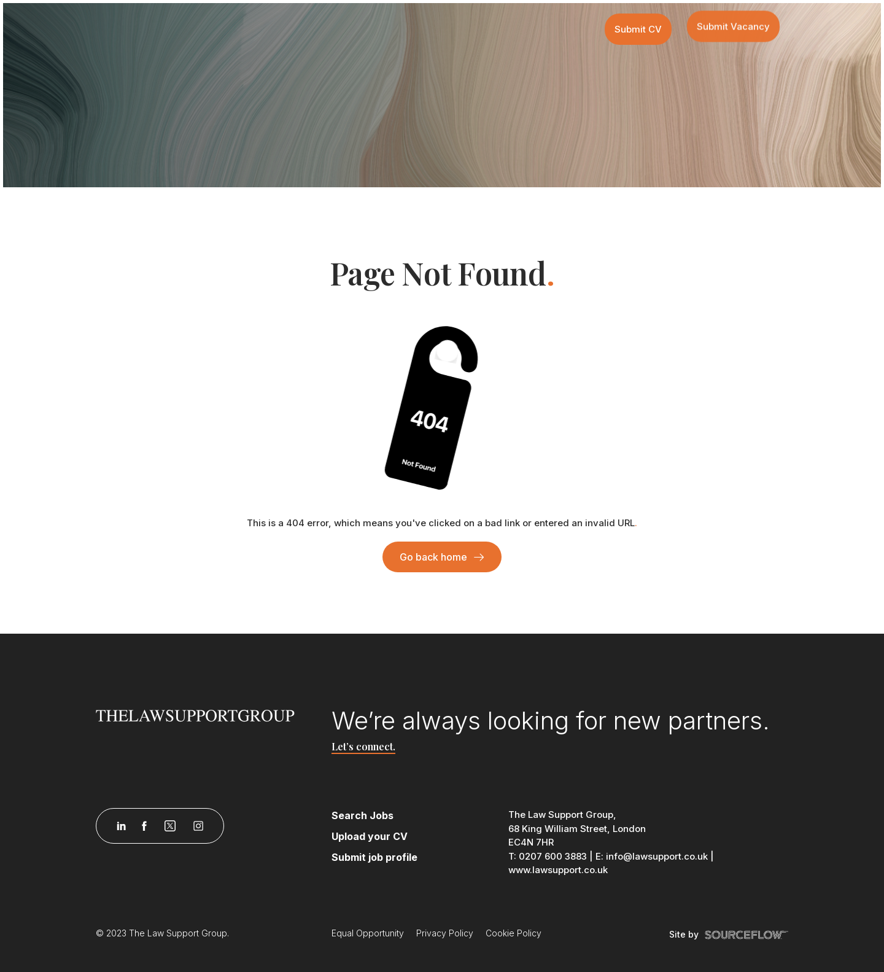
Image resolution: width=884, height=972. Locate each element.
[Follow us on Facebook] (144, 825)
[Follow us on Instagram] (198, 825)
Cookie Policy (513, 933)
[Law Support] (206, 714)
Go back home (433, 557)
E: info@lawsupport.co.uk (651, 856)
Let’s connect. (363, 746)
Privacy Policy (444, 933)
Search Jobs (363, 815)
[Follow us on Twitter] (170, 825)
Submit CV (638, 29)
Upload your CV (370, 836)
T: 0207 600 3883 (547, 856)
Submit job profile (374, 857)
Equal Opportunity (368, 933)
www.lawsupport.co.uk (558, 870)
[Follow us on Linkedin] (121, 825)
